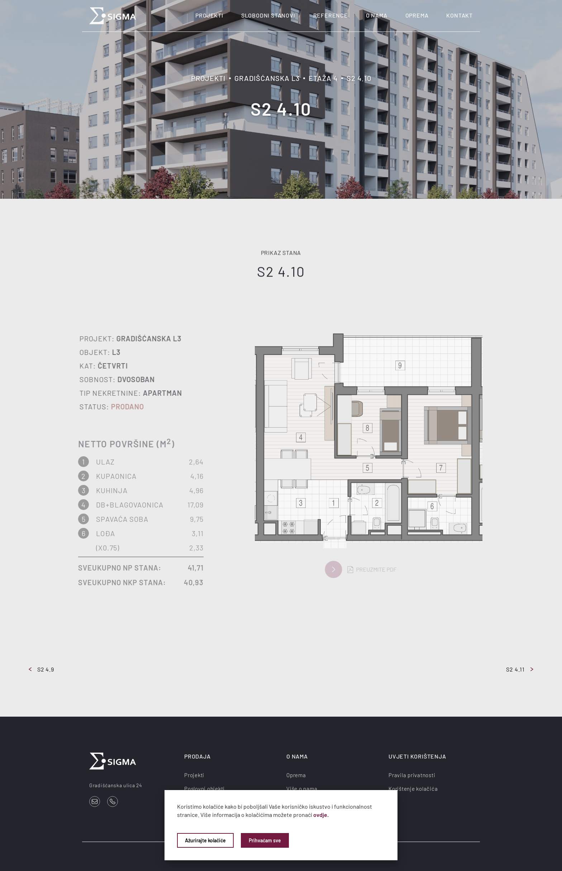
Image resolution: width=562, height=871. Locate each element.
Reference (330, 15)
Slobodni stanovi (268, 15)
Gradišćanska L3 (267, 78)
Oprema (417, 15)
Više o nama (301, 788)
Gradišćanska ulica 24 (115, 785)
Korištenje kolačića (413, 788)
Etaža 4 (323, 78)
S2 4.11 (519, 669)
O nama (376, 15)
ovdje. (321, 814)
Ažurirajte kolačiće (205, 840)
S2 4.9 (41, 669)
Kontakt (459, 15)
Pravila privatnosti (412, 775)
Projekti (209, 15)
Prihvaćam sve (265, 840)
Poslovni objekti (204, 788)
